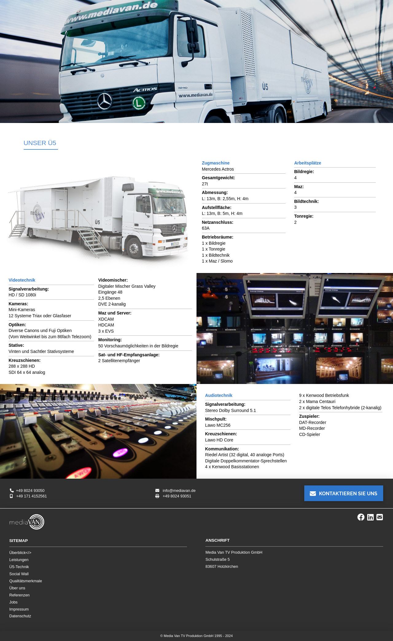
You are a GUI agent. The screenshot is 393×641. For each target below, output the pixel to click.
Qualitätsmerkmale (25, 581)
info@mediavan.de (175, 490)
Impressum (19, 609)
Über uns (17, 588)
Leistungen (19, 559)
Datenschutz (20, 616)
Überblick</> (20, 552)
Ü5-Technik (19, 566)
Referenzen (19, 595)
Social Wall (19, 574)
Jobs (13, 602)
